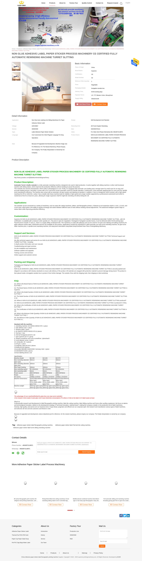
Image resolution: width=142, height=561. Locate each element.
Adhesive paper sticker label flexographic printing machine (34, 425)
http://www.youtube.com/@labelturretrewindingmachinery (31, 177)
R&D (71, 539)
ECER (119, 557)
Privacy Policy (98, 553)
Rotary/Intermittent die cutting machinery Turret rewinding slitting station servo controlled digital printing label (55, 500)
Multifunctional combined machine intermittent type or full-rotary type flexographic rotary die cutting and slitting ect (86, 500)
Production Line (74, 531)
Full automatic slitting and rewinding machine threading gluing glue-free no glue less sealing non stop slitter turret (116, 500)
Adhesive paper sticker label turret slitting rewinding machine (31, 427)
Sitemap (84, 553)
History (43, 535)
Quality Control (87, 3)
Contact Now (100, 104)
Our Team (43, 542)
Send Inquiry (86, 452)
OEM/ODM (73, 535)
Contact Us (99, 3)
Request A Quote (112, 3)
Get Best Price (83, 104)
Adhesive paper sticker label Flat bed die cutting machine (72, 425)
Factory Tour (74, 3)
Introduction (44, 531)
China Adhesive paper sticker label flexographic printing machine (39, 557)
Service (43, 539)
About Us (62, 3)
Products (52, 3)
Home (43, 3)
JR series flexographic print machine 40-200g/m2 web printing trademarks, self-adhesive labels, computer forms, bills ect (25, 500)
